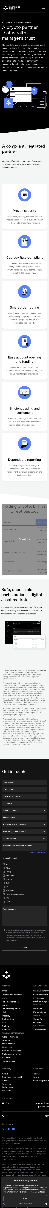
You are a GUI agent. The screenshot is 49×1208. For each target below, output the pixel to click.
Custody (6, 1016)
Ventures (6, 1084)
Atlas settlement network (10, 1039)
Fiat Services (8, 1043)
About (5, 1073)
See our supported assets (37, 852)
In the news (7, 1087)
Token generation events (10, 1003)
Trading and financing (12, 994)
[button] (44, 8)
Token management (11, 1008)
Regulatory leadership (12, 1077)
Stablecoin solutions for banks (11, 1056)
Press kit (6, 1090)
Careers (6, 1080)
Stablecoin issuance (11, 1050)
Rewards (6, 1029)
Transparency (8, 1061)
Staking (5, 1026)
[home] (11, 8)
